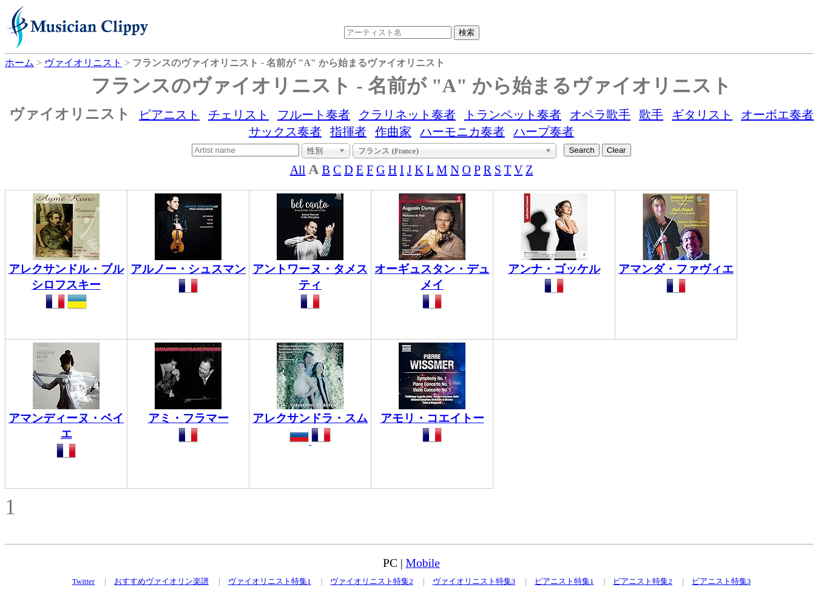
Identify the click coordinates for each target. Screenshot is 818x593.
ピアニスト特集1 (564, 581)
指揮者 (348, 131)
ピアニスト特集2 (642, 581)
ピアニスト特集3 (721, 581)
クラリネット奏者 (407, 114)
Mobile (423, 563)
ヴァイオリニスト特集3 (474, 581)
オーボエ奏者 (777, 114)
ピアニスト (169, 114)
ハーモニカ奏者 (462, 131)
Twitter (83, 581)
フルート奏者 (313, 114)
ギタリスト (702, 114)
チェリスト (238, 114)
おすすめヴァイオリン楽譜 (161, 581)
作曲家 (393, 131)
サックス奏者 (285, 131)
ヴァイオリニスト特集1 (269, 581)
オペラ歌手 (600, 114)
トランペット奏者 (512, 114)
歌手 (651, 114)
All (298, 169)
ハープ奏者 (543, 131)
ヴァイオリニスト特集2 (371, 581)
